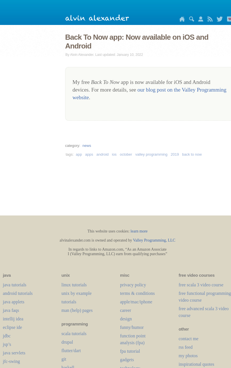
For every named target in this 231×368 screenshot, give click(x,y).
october (126, 154)
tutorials (68, 301)
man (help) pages (77, 310)
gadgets (127, 359)
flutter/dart (71, 350)
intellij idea (13, 318)
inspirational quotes (196, 364)
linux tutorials (74, 284)
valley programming (151, 154)
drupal (67, 342)
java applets (13, 301)
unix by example (76, 293)
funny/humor (132, 327)
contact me (188, 338)
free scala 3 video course (201, 284)
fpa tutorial (130, 351)
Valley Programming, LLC (154, 240)
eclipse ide (12, 327)
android (102, 154)
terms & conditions (137, 293)
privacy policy (133, 284)
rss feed (185, 347)
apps (89, 154)
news (86, 145)
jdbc (7, 335)
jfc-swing (11, 361)
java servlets (14, 352)
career (125, 310)
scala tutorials (73, 333)
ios (114, 154)
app (79, 154)
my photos (188, 355)
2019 (175, 154)
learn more (139, 231)
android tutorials (18, 293)
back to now (192, 154)
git (63, 359)
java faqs (11, 310)
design (126, 318)
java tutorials (14, 284)
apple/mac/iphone (136, 301)
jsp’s (7, 344)
